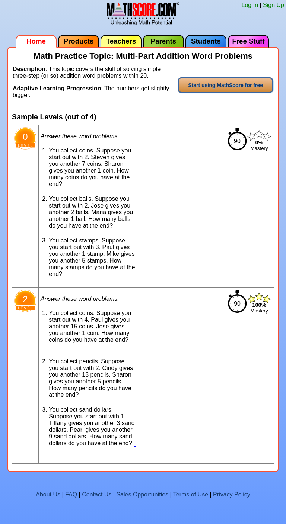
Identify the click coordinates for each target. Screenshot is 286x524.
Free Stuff (248, 41)
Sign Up (273, 5)
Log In (250, 5)
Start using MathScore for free (225, 85)
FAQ (71, 494)
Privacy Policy (231, 494)
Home (36, 41)
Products (79, 41)
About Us (48, 494)
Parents (163, 41)
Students (206, 41)
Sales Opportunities (142, 494)
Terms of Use (190, 494)
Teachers (121, 41)
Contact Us (96, 494)
